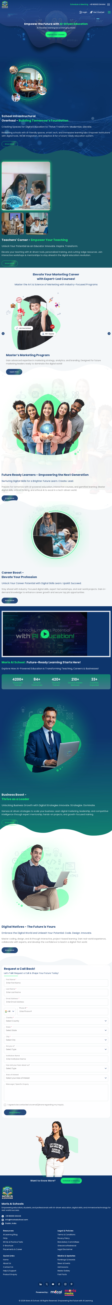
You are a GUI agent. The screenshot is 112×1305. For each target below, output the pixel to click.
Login (83, 12)
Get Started (97, 12)
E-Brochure (8, 1245)
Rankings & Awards (66, 1259)
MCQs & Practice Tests (13, 1242)
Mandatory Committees (68, 1242)
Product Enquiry (10, 1274)
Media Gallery (64, 1270)
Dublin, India (9, 1223)
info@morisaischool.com (15, 1219)
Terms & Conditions (66, 1234)
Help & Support (9, 1270)
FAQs (5, 1238)
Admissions (63, 1267)
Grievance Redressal (67, 1245)
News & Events (64, 1263)
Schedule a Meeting (79, 4)
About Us (7, 1263)
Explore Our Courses (56, 35)
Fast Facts (62, 1274)
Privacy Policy (64, 1238)
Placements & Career (12, 1249)
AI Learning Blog (10, 1234)
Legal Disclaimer (65, 1249)
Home (5, 1259)
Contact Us (8, 1267)
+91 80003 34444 (97, 4)
